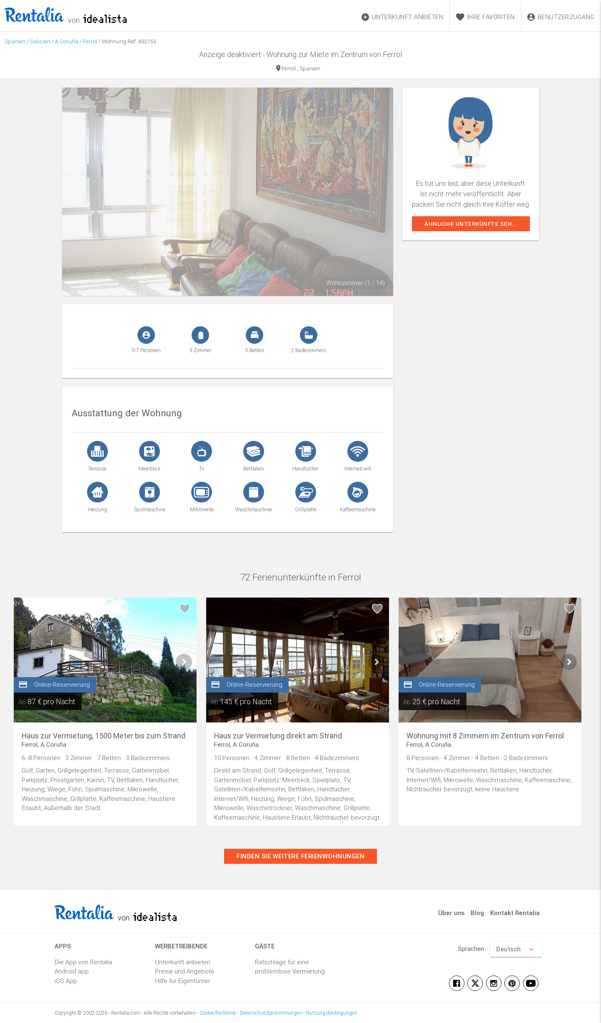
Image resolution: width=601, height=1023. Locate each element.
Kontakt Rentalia (515, 913)
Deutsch (516, 949)
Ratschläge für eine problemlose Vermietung (290, 966)
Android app (72, 971)
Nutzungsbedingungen (331, 1013)
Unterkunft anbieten (182, 962)
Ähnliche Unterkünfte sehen (472, 224)
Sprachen (471, 949)
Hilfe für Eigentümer (182, 981)
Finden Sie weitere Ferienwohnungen (300, 856)
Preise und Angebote (184, 971)
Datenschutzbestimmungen (271, 1013)
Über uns (451, 913)
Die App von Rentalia (83, 962)
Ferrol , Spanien (298, 69)
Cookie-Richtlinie (218, 1013)
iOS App (66, 981)
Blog (477, 913)
